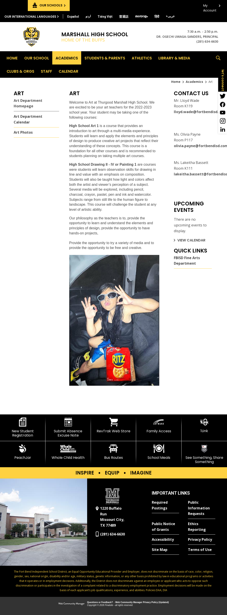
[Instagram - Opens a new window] (222, 121)
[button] (218, 64)
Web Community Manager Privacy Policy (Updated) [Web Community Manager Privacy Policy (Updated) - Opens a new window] (142, 602)
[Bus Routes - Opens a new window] (113, 452)
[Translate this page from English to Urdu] (88, 16)
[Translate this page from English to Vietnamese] (105, 16)
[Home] (12, 58)
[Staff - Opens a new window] (46, 71)
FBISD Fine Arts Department (187, 260)
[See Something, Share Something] (204, 454)
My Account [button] (209, 6)
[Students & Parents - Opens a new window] (104, 58)
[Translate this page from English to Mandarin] (124, 16)
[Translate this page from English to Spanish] (73, 16)
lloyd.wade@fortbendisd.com (200, 111)
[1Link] (204, 425)
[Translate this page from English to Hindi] (156, 16)
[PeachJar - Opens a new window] (22, 452)
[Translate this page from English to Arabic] (170, 16)
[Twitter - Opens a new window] (222, 96)
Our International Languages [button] (30, 16)
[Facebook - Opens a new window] (222, 104)
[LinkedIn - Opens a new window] (222, 129)
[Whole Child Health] (68, 452)
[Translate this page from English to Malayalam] (141, 16)
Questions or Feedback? (100, 602)
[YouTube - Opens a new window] (222, 113)
